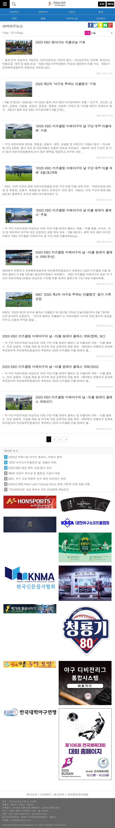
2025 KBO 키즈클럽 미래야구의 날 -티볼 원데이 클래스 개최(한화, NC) (53, 336)
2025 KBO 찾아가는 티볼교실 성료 (60, 42)
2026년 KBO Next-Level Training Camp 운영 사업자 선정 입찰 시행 (49, 484)
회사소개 (32, 794)
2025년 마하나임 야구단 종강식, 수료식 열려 (35, 457)
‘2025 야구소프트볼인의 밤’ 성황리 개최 (32, 462)
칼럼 (43, 18)
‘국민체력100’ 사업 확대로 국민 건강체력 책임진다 (38, 489)
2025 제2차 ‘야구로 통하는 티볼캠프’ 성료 (65, 84)
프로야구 (14, 11)
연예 (100, 11)
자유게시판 (72, 18)
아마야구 (43, 11)
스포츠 (71, 11)
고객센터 (100, 18)
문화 (14, 18)
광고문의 (59, 794)
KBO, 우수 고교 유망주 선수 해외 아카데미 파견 (37, 479)
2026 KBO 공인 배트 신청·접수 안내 (30, 468)
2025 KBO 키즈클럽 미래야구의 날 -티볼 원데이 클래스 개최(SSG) (50, 366)
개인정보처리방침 (77, 794)
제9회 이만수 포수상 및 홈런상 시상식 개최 (34, 473)
